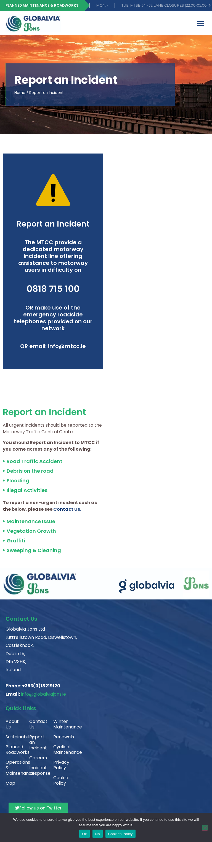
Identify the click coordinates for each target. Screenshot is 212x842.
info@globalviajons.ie (43, 694)
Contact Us (36, 724)
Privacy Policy (60, 765)
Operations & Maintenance (13, 767)
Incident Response (36, 770)
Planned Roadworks (13, 749)
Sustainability (13, 737)
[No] (205, 828)
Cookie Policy (60, 780)
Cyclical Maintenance (60, 749)
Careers (36, 758)
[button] (200, 23)
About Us (12, 724)
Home (19, 92)
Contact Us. (67, 509)
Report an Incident (36, 742)
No (97, 834)
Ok (84, 834)
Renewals (60, 737)
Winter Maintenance (60, 724)
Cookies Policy (120, 834)
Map (10, 783)
